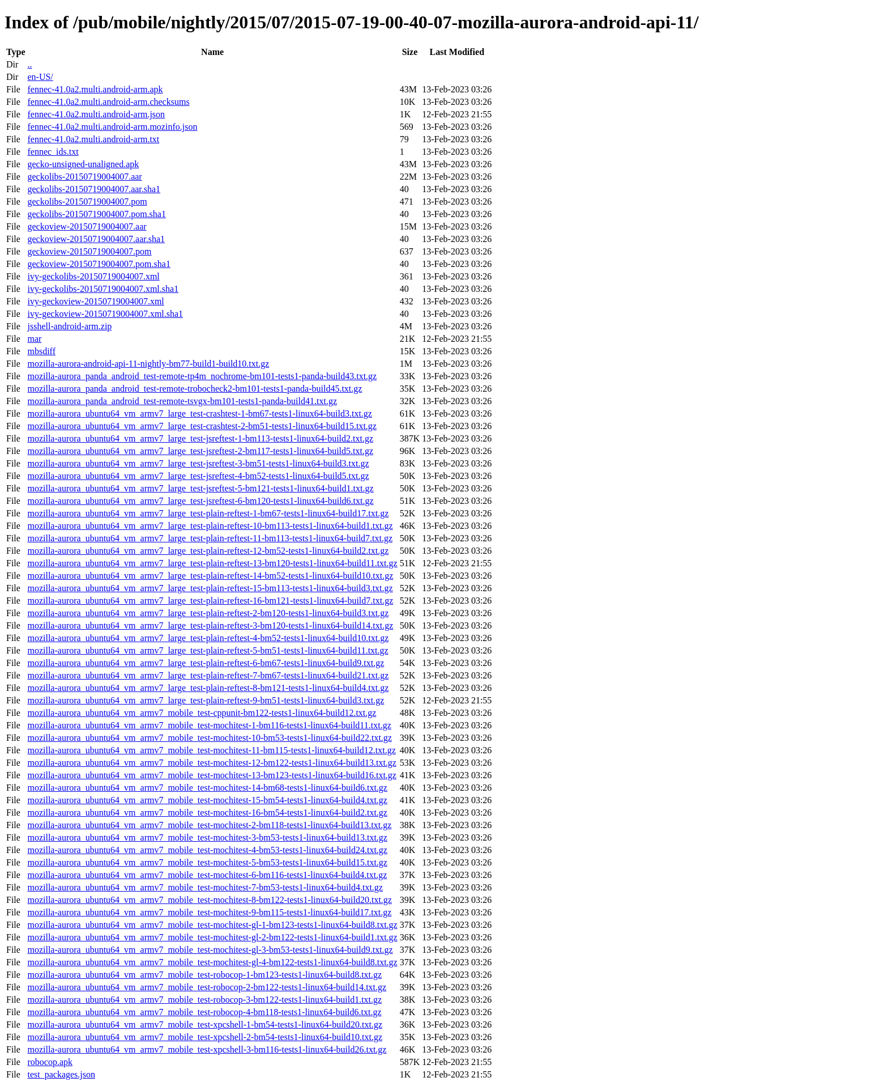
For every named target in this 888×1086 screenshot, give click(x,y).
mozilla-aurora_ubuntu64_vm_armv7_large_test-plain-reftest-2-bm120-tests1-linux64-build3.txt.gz (207, 613)
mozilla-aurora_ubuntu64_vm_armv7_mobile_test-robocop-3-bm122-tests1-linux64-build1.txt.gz (204, 999)
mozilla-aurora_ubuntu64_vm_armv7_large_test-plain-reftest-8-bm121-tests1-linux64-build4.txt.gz (207, 688)
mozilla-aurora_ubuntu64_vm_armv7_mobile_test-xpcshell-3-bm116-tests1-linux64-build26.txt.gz (206, 1049)
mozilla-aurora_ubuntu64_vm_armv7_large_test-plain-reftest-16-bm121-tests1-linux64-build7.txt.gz (210, 600)
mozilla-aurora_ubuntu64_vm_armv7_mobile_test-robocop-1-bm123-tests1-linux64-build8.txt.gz (204, 974)
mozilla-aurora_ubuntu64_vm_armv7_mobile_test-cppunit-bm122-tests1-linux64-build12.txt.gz (201, 713)
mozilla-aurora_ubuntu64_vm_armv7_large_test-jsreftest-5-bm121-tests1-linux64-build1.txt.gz (200, 488)
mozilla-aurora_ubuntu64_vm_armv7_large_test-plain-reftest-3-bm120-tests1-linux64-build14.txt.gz (210, 625)
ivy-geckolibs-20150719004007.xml (93, 276)
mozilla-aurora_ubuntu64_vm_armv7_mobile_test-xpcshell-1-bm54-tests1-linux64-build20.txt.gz (204, 1024)
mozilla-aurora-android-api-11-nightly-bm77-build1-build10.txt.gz (148, 363)
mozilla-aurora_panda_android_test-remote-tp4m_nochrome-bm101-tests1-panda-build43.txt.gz (202, 376)
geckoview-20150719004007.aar (86, 226)
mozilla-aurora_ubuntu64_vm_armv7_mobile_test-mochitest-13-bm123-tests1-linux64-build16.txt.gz (211, 775)
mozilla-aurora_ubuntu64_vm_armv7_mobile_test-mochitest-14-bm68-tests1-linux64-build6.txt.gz (207, 787)
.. (29, 64)
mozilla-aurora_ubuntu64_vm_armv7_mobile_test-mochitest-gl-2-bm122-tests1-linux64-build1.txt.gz (212, 937)
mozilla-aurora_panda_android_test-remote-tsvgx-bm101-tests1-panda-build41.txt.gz (182, 401)
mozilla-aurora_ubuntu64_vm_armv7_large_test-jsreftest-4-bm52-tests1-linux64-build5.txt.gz (198, 476)
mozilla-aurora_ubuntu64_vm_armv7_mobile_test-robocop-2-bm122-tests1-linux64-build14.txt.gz (206, 987)
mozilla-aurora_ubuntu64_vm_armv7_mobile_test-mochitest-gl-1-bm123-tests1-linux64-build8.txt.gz (212, 925)
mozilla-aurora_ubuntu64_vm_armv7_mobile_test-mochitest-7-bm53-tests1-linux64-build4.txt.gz (204, 887)
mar (34, 338)
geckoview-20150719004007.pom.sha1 (98, 264)
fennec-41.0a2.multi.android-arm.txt (93, 139)
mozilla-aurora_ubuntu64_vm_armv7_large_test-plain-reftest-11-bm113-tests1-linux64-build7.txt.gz (209, 538)
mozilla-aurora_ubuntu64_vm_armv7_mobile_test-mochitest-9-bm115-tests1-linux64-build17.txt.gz (209, 912)
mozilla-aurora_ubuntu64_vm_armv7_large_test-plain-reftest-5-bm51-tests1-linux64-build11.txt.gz (207, 650)
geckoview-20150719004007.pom (89, 251)
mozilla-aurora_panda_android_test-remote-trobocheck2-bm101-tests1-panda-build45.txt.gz (194, 388)
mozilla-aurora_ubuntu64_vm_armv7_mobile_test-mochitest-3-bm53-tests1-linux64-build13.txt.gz (207, 837)
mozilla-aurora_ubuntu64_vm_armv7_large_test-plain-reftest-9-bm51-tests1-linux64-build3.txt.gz (205, 700)
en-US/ (40, 77)
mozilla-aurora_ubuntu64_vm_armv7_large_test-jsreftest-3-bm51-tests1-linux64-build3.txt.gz (198, 463)
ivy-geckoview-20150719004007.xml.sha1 (105, 314)
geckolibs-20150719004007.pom (87, 201)
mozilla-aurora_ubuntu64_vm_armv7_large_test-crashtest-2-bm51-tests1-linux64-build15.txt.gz (201, 426)
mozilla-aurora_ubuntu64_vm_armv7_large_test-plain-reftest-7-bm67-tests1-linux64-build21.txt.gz (207, 675)
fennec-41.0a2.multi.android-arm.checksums (108, 102)
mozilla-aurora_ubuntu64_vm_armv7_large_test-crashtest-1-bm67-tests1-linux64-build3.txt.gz (199, 413)
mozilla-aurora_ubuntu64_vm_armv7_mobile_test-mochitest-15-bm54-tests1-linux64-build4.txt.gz (207, 800)
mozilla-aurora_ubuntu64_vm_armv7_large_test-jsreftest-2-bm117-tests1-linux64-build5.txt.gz (200, 451)
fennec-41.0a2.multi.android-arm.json (96, 114)
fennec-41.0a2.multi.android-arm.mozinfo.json (112, 126)
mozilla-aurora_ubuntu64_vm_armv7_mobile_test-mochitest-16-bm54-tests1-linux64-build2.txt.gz (207, 812)
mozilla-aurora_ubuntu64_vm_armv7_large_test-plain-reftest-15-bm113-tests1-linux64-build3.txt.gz (209, 588)
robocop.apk (49, 1062)
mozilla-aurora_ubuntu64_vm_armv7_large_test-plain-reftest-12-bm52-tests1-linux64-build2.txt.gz (207, 550)
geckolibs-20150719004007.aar (84, 176)
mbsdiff (41, 351)
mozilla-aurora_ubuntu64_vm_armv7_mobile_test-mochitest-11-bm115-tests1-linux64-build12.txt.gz (211, 750)
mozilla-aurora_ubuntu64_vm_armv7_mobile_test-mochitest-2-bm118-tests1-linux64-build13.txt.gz (209, 825)
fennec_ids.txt (52, 151)
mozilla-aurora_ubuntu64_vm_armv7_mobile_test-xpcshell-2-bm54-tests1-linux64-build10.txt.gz (204, 1037)
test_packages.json (61, 1074)
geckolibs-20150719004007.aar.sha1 (93, 189)
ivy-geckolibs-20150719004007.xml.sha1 (102, 289)
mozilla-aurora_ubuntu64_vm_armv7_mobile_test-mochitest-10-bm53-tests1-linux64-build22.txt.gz (209, 738)
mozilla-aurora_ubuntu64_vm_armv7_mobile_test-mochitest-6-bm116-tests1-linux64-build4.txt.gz (207, 875)
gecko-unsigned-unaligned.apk (83, 164)
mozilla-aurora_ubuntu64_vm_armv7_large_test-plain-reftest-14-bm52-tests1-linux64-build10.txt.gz (210, 575)
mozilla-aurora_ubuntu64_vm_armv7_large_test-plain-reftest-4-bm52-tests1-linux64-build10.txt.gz (207, 638)
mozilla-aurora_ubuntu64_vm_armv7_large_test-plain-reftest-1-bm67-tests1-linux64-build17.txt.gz (207, 513)
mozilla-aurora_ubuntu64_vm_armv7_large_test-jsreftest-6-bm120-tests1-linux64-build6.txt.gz (200, 501)
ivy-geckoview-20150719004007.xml (95, 301)
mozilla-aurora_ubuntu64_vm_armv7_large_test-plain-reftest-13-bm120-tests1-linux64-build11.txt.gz (212, 563)
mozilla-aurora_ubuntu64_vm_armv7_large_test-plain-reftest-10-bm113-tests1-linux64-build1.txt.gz (209, 526)
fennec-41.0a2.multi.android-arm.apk (95, 89)
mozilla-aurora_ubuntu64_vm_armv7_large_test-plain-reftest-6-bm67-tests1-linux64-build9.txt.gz (205, 663)
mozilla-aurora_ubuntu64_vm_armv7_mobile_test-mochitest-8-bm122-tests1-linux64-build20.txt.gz (209, 900)
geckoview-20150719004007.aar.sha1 (96, 239)
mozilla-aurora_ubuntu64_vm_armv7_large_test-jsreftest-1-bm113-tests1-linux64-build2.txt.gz (200, 438)
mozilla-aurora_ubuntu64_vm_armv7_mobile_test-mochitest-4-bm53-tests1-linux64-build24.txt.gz (207, 850)
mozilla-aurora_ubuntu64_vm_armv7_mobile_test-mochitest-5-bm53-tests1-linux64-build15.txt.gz (207, 862)
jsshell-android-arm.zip (69, 326)
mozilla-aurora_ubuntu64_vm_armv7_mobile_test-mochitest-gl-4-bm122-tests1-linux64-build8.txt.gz (212, 962)
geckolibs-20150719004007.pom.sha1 (96, 214)
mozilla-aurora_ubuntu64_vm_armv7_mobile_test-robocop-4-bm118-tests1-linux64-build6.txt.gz (204, 1012)
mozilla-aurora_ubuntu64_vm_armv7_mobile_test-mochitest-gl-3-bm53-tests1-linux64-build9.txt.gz (209, 950)
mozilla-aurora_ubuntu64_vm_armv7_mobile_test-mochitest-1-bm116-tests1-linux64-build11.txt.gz (209, 725)
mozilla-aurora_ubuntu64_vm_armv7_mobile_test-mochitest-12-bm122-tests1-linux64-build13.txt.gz (211, 762)
